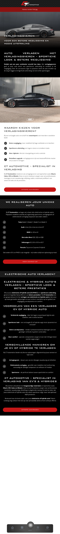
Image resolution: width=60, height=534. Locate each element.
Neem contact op (30, 261)
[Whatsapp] (47, 528)
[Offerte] (38, 528)
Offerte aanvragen (30, 189)
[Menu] (30, 525)
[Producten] (22, 528)
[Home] (30, 3)
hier (36, 9)
